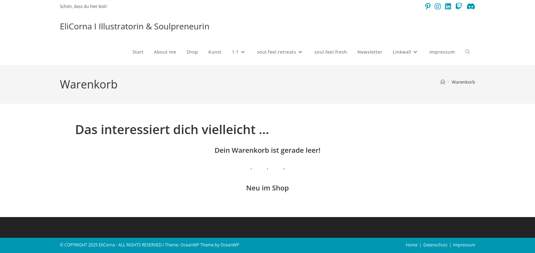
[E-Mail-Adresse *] (312, 122)
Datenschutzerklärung (208, 178)
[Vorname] (312, 96)
